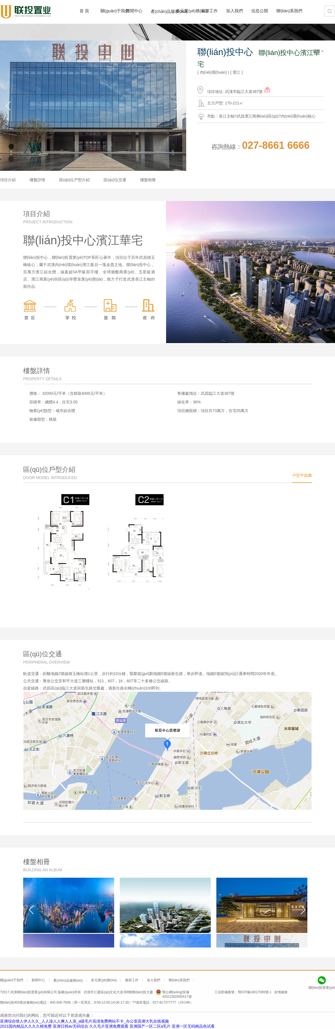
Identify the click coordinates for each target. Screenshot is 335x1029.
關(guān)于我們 (107, 10)
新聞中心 (133, 10)
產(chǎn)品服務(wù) (158, 11)
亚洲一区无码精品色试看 (193, 1026)
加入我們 (233, 10)
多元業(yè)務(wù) (183, 10)
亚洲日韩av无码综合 (70, 1026)
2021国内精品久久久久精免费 (26, 1026)
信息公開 (258, 10)
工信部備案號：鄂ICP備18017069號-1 (242, 992)
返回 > (318, 51)
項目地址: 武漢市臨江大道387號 (239, 90)
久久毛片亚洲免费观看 (108, 1026)
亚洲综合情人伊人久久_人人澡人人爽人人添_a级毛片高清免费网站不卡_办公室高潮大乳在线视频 (84, 1021)
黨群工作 (208, 10)
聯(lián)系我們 (283, 10)
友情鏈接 (281, 992)
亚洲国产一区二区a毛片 (150, 1026)
